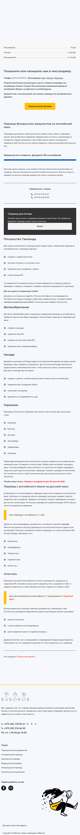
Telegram (50, 78)
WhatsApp (59, 78)
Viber (43, 78)
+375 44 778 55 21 (20, 78)
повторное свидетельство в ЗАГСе (19, 302)
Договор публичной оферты (15, 825)
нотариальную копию (28, 291)
